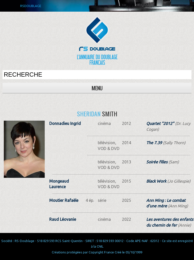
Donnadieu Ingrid (65, 123)
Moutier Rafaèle (63, 200)
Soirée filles (156, 162)
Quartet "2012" (160, 123)
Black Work (156, 181)
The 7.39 (154, 142)
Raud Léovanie (62, 219)
